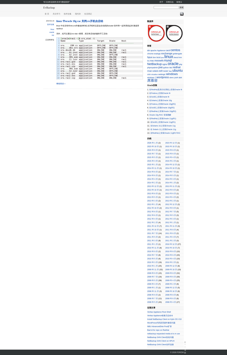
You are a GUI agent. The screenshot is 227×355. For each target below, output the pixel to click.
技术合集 (67, 14)
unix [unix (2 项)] (149, 74)
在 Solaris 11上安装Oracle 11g (163, 129)
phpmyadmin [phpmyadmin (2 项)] (152, 67)
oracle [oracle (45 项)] (173, 63)
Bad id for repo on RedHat (158, 330)
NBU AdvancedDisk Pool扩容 (159, 326)
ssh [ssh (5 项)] (161, 70)
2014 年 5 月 (170, 175)
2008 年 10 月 (171, 291)
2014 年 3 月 (170, 179)
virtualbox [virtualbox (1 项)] (154, 74)
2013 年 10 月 (153, 190)
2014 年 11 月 (153, 168)
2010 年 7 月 (152, 255)
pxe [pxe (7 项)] (160, 67)
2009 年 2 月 (170, 284)
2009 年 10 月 (171, 269)
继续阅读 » (60, 84)
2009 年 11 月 (153, 269)
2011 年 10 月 (153, 230)
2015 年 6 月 (170, 154)
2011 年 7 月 (152, 233)
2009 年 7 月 (152, 277)
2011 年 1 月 (152, 244)
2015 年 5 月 (152, 157)
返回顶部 (185, 348)
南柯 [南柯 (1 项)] (180, 77)
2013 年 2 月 (170, 201)
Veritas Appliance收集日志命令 (160, 315)
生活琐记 (88, 14)
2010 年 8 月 (170, 251)
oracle (51, 32)
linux (52, 29)
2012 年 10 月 (153, 208)
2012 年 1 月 (170, 222)
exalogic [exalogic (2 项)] (157, 54)
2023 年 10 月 (153, 146)
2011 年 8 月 (170, 230)
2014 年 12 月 (171, 164)
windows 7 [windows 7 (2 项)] (151, 77)
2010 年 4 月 (170, 259)
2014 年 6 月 (152, 175)
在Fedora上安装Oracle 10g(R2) (162, 104)
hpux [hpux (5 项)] (149, 57)
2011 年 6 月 (170, 233)
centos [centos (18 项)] (175, 50)
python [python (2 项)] (166, 67)
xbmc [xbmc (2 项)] (171, 77)
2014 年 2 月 (152, 183)
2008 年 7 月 (152, 298)
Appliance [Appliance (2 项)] (161, 50)
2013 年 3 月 (152, 201)
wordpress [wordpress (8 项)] (162, 77)
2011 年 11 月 (171, 226)
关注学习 (56, 14)
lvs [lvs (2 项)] (148, 61)
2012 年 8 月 (152, 212)
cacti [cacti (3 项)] (168, 50)
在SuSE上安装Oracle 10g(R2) (161, 108)
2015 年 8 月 (170, 150)
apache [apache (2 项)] (153, 50)
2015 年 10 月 (171, 146)
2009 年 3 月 (152, 284)
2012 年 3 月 (170, 219)
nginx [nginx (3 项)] (164, 64)
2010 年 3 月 (152, 262)
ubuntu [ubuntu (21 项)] (177, 70)
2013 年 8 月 (152, 193)
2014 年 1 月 (170, 183)
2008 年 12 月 (171, 288)
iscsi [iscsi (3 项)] (158, 57)
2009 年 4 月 (170, 280)
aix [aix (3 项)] (148, 50)
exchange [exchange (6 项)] (166, 53)
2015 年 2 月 (170, 161)
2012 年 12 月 (171, 204)
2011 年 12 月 (153, 226)
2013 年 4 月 (170, 197)
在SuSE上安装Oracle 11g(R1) (163, 122)
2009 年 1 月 (152, 288)
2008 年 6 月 (170, 298)
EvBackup (49, 7)
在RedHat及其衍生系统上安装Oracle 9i (165, 89)
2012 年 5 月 (170, 215)
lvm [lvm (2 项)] (180, 57)
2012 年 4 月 (152, 219)
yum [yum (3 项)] (176, 77)
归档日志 (170, 2)
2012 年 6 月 (152, 215)
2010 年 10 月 (171, 248)
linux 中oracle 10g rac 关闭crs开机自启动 (79, 21)
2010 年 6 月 (170, 255)
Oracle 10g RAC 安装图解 (160, 115)
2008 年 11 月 (153, 291)
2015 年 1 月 (152, 164)
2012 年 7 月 (170, 212)
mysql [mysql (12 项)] (168, 60)
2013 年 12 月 (153, 186)
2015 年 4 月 (170, 157)
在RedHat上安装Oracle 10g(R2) (162, 111)
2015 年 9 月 (152, 150)
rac (53, 35)
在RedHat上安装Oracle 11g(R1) (162, 118)
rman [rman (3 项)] (149, 71)
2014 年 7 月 (170, 172)
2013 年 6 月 (170, 193)
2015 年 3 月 (152, 161)
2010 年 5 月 (152, 259)
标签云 (179, 2)
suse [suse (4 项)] (165, 71)
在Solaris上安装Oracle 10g (160, 100)
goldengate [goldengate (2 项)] (177, 54)
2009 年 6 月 (170, 277)
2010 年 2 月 (170, 262)
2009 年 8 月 (170, 273)
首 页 (47, 14)
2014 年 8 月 (152, 172)
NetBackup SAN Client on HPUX (161, 341)
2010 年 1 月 (152, 266)
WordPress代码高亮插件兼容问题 (161, 323)
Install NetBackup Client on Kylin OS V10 (164, 319)
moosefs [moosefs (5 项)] (158, 60)
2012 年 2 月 (152, 222)
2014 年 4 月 (152, 179)
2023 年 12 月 (171, 143)
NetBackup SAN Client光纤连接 (160, 344)
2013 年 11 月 (171, 186)
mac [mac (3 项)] (152, 61)
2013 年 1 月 (152, 204)
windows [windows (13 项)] (172, 74)
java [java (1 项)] (162, 57)
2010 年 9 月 (152, 251)
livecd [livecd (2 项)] (176, 57)
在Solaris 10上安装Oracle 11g (162, 126)
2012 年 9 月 (170, 208)
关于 (161, 2)
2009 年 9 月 (152, 273)
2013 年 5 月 (152, 197)
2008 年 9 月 (152, 295)
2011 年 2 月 (170, 240)
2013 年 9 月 (170, 190)
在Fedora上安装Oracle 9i (159, 93)
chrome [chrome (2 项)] (150, 54)
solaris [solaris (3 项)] (155, 71)
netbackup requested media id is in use (163, 334)
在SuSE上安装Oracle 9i (159, 97)
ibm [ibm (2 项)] (154, 57)
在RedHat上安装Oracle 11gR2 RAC (165, 133)
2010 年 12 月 (171, 244)
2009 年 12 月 (171, 266)
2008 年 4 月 (170, 302)
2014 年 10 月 (171, 168)
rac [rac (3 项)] (170, 67)
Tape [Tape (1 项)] (170, 71)
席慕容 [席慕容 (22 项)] (152, 80)
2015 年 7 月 (152, 154)
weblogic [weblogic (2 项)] (161, 74)
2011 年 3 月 (152, 240)
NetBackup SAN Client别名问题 (160, 337)
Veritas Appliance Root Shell (159, 312)
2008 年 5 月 (152, 302)
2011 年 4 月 (170, 237)
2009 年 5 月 (152, 280)
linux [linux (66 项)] (168, 56)
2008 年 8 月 (170, 295)
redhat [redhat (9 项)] (177, 67)
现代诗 (78, 14)
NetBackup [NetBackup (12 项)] (154, 64)
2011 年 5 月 (152, 237)
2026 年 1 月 (152, 143)
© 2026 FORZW (177, 352)
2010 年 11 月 (153, 248)
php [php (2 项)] (180, 64)
